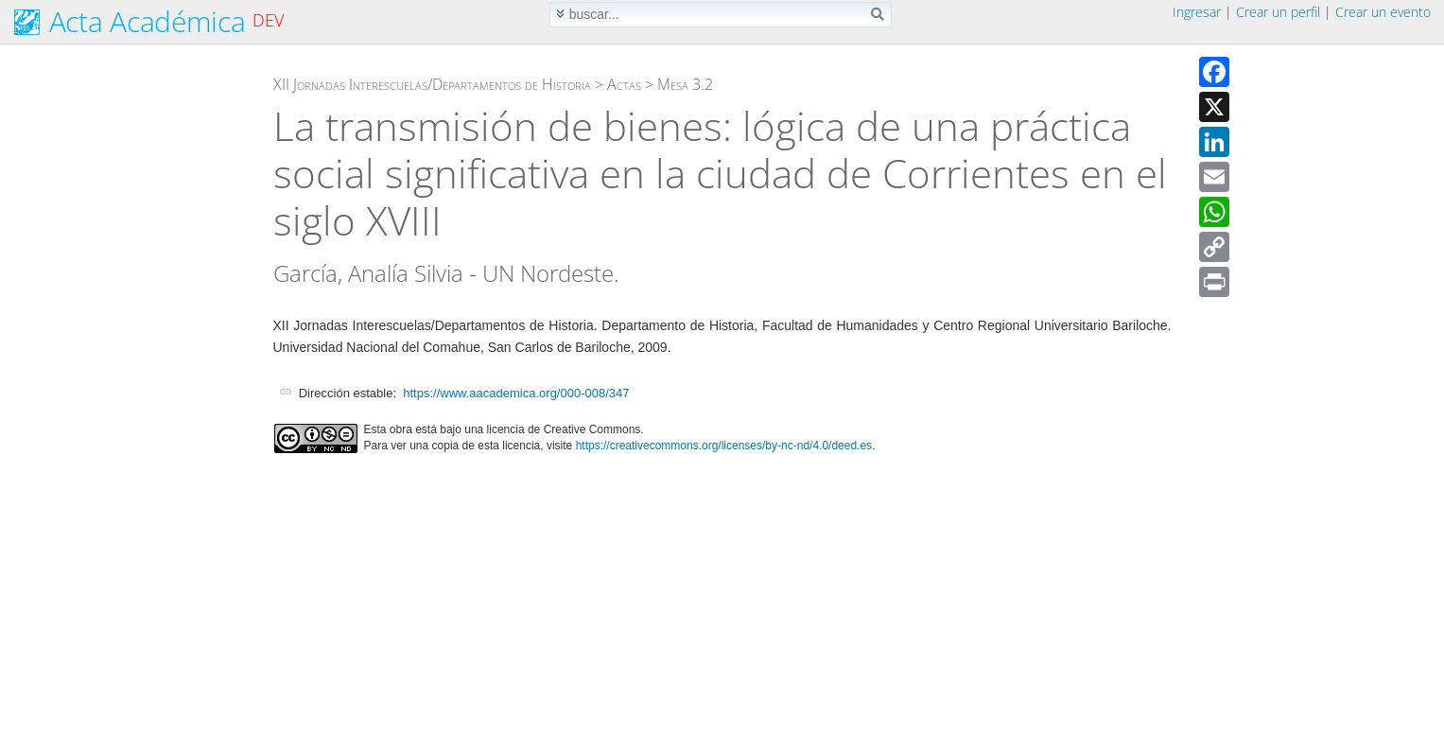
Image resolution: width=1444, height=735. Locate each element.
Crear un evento (1383, 12)
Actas (624, 84)
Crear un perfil (1278, 12)
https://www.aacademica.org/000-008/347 (516, 393)
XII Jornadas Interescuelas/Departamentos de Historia (432, 84)
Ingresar (1197, 12)
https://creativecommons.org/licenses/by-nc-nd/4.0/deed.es (724, 445)
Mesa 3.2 (685, 84)
